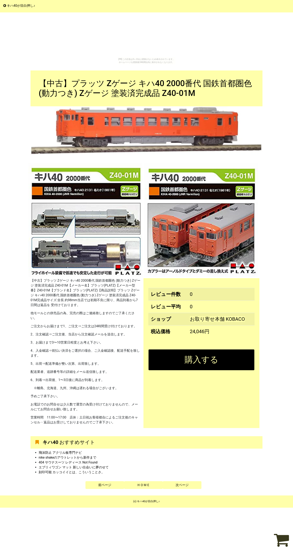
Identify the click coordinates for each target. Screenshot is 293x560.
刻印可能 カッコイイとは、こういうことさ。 (72, 472)
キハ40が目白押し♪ (19, 6)
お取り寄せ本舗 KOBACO (217, 319)
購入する (201, 360)
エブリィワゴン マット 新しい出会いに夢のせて (74, 467)
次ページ (182, 485)
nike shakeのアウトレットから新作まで (67, 457)
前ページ (104, 485)
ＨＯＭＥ (143, 485)
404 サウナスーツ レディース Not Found (68, 462)
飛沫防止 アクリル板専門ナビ (60, 453)
